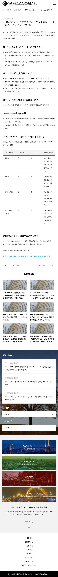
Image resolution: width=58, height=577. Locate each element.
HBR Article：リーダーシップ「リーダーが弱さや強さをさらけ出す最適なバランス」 (28, 398)
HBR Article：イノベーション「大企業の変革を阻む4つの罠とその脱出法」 (29, 383)
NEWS (29, 554)
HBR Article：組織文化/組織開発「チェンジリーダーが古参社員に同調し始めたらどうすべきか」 (29, 368)
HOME (29, 538)
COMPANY (29, 542)
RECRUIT (29, 558)
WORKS (29, 550)
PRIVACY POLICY (29, 566)
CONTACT (29, 562)
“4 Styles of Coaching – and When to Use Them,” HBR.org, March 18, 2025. (26, 256)
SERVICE (28, 546)
